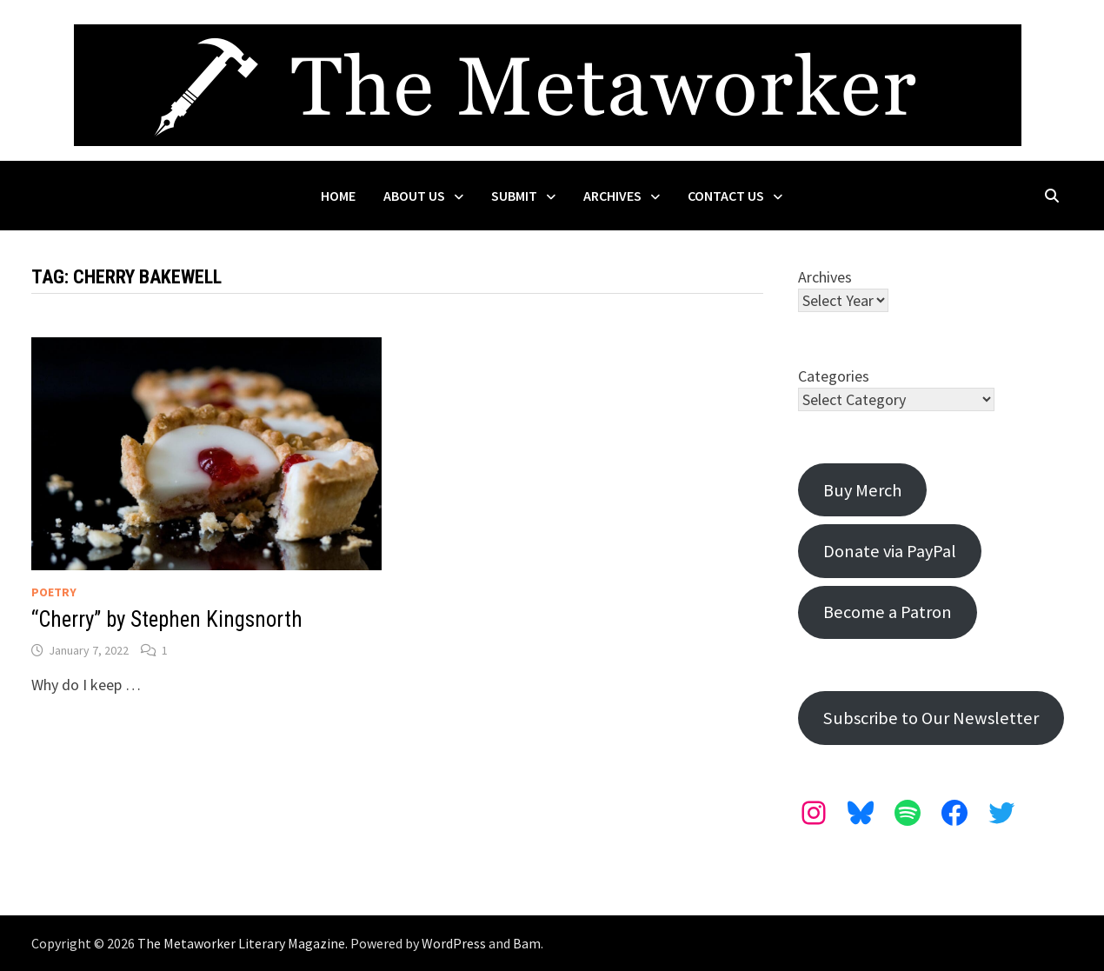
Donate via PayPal (889, 551)
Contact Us (726, 195)
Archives (612, 195)
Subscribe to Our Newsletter (931, 718)
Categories (833, 376)
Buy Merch (862, 490)
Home (338, 195)
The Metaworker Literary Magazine (241, 943)
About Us (414, 195)
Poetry (53, 592)
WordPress (454, 943)
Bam (527, 943)
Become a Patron (887, 612)
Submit (514, 195)
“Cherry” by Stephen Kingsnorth (167, 619)
